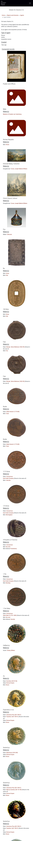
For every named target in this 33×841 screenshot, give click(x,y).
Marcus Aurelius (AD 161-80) (14, 789)
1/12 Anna (6, 471)
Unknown (9, 234)
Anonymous (9, 476)
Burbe (5, 406)
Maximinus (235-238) (12, 752)
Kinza (7, 314)
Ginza (7, 273)
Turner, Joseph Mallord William (19, 168)
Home (3, 15)
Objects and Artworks (12, 15)
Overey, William (11, 650)
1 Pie (4, 574)
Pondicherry (13, 548)
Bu (4, 268)
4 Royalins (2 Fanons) (10, 540)
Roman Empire (10, 683)
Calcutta (8, 480)
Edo (7, 275)
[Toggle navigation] (30, 3)
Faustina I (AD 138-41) (12, 716)
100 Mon (6, 309)
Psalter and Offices (9, 84)
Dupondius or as (8, 710)
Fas (7, 350)
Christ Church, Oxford (10, 198)
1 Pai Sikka (6, 608)
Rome (7, 144)
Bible (4, 109)
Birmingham (9, 514)
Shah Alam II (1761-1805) (10, 615)
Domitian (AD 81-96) (11, 681)
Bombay (8, 583)
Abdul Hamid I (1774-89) (12, 411)
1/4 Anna (6, 506)
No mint (8, 546)
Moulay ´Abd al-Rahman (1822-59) (15, 347)
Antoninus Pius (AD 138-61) (13, 714)
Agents (22, 15)
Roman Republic (8, 139)
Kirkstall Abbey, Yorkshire (11, 164)
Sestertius (6, 747)
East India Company (8, 478)
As (4, 676)
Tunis (7, 413)
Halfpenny (6, 645)
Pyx (4, 229)
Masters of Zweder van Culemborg (12, 114)
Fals (4, 342)
